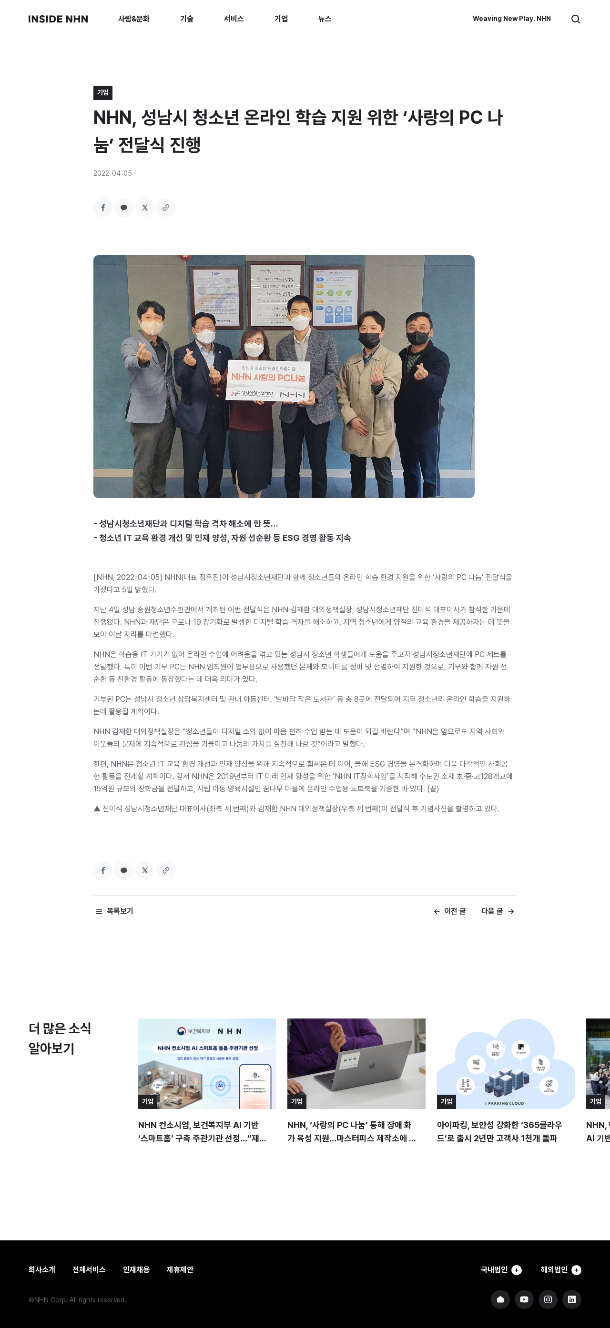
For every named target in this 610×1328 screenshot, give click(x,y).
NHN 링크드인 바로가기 (571, 1299)
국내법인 (496, 1270)
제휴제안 (180, 1269)
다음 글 (492, 911)
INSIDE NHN (58, 19)
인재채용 (136, 1269)
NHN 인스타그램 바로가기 (548, 1299)
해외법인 (559, 1270)
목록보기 (120, 911)
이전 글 (455, 911)
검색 (575, 19)
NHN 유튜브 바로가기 (524, 1299)
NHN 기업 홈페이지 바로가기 (500, 1299)
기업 (281, 18)
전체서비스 (89, 1269)
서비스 (234, 18)
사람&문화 (134, 18)
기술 (186, 18)
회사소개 (42, 1269)
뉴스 (325, 18)
